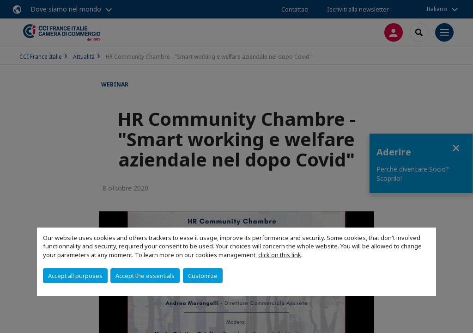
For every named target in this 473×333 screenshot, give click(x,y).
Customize (203, 275)
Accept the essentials (145, 275)
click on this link (279, 255)
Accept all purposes (75, 275)
